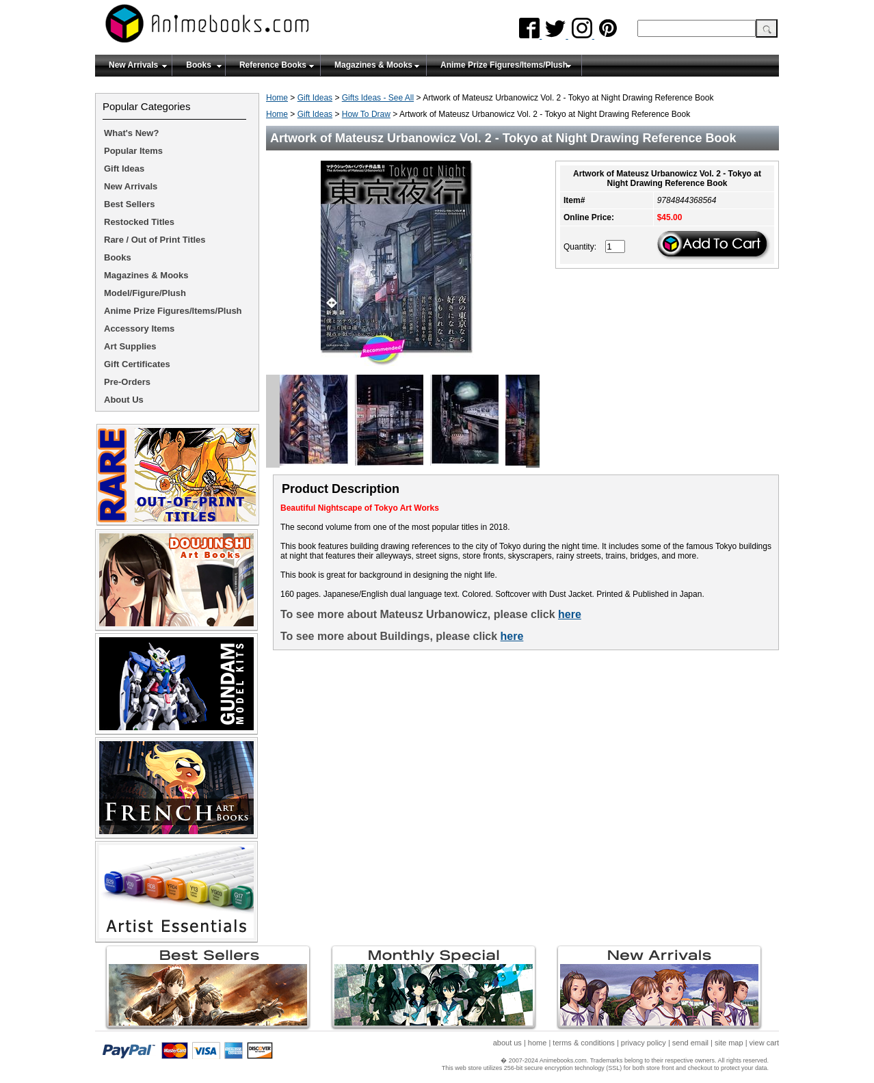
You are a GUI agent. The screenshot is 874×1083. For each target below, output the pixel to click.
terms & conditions (583, 1043)
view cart (764, 1043)
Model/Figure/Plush (145, 293)
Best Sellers (129, 204)
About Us (124, 400)
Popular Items (133, 151)
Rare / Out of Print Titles (155, 240)
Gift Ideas (314, 98)
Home (277, 98)
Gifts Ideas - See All (378, 98)
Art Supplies (130, 346)
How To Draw (366, 114)
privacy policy (643, 1043)
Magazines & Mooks (373, 65)
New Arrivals (133, 65)
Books (198, 65)
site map (729, 1043)
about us (507, 1043)
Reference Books (272, 65)
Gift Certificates (137, 364)
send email (690, 1043)
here (569, 614)
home (537, 1043)
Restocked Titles (139, 222)
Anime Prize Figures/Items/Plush (504, 65)
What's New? (131, 133)
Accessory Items (139, 328)
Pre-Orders (127, 382)
